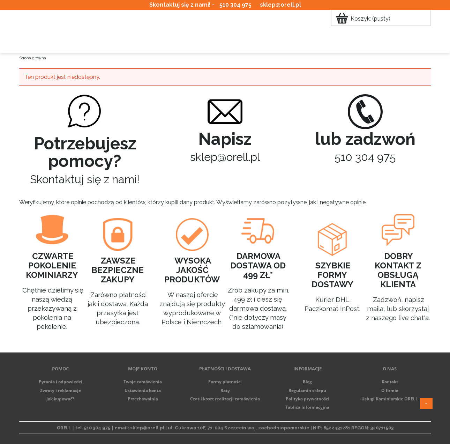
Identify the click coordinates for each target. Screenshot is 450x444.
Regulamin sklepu (307, 390)
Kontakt (390, 382)
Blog (307, 382)
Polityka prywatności (307, 399)
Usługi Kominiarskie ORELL (389, 399)
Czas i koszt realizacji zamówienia (225, 399)
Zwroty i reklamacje (60, 390)
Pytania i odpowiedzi (60, 382)
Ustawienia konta (143, 390)
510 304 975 (235, 4)
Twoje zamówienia (142, 382)
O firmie (389, 390)
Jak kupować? (60, 399)
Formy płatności (225, 382)
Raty (225, 390)
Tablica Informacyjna (307, 407)
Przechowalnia (143, 399)
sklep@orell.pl (280, 4)
